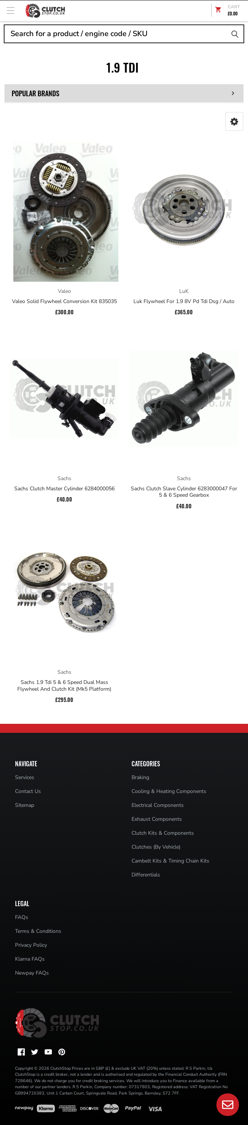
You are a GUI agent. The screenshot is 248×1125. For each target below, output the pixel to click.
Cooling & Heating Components (169, 791)
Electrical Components (158, 805)
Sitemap (24, 805)
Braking (140, 777)
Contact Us (28, 791)
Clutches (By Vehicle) (156, 847)
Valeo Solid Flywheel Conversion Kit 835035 (64, 301)
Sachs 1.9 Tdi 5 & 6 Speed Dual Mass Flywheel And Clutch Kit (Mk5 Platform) (64, 685)
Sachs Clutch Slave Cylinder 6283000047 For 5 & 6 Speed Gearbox (184, 492)
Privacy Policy (31, 945)
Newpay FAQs (32, 972)
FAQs (21, 917)
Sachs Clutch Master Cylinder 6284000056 (64, 488)
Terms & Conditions (38, 931)
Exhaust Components (157, 819)
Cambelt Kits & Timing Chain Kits (170, 860)
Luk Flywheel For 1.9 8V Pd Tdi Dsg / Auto (183, 301)
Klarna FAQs (30, 959)
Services (24, 777)
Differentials (146, 874)
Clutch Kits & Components (163, 833)
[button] (234, 121)
